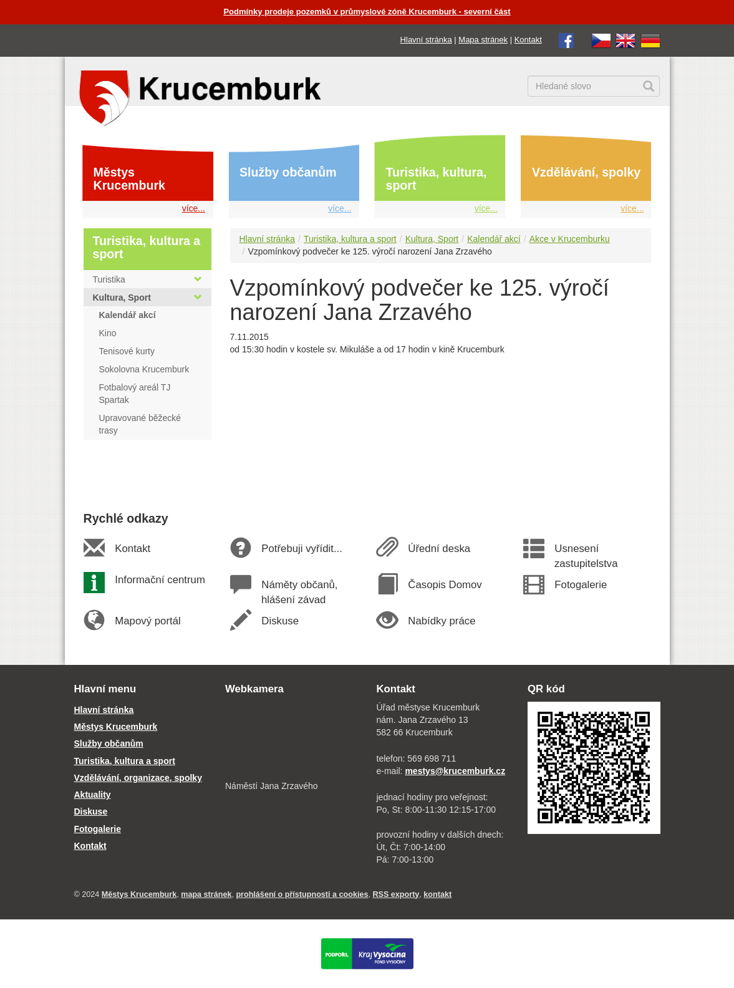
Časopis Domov (445, 585)
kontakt (437, 894)
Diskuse (280, 621)
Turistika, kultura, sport (436, 179)
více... (193, 208)
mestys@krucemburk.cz (455, 771)
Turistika (147, 279)
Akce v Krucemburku (569, 239)
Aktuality (92, 795)
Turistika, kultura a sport (350, 239)
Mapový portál (148, 621)
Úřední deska (439, 549)
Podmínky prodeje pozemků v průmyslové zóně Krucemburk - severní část (366, 11)
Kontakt (528, 39)
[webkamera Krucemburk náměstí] (291, 739)
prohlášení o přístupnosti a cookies (302, 894)
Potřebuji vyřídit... (301, 549)
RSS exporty (395, 894)
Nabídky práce (442, 621)
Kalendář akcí (494, 239)
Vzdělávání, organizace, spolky (138, 778)
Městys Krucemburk (129, 179)
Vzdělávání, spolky (586, 172)
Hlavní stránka (426, 39)
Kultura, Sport (432, 239)
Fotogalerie (580, 585)
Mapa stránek (483, 39)
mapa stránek (206, 894)
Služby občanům (288, 172)
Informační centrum (160, 580)
